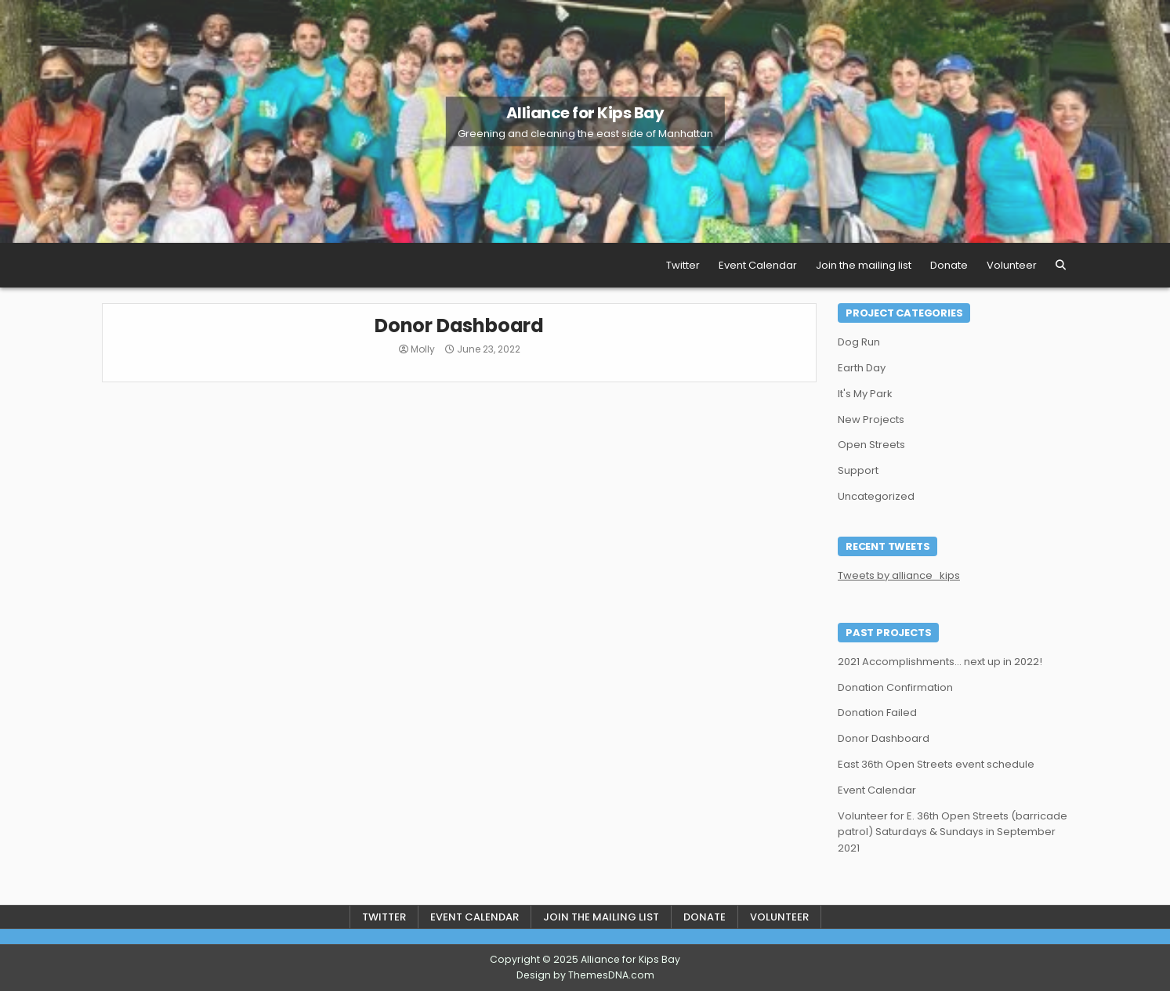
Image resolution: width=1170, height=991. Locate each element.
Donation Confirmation (895, 687)
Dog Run (859, 342)
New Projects (871, 419)
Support (858, 470)
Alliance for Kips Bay (585, 113)
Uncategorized (876, 496)
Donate (949, 265)
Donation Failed (877, 712)
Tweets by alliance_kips (899, 575)
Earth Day (862, 367)
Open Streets (871, 444)
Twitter (683, 265)
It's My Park (865, 393)
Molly (423, 349)
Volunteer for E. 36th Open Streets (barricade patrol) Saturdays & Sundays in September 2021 (952, 832)
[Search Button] (1060, 265)
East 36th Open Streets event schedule (936, 764)
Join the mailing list (863, 265)
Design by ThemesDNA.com (585, 975)
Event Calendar (758, 265)
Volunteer (1012, 265)
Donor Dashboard (459, 325)
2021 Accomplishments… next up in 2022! (940, 661)
